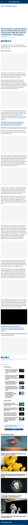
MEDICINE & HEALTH (4, 472)
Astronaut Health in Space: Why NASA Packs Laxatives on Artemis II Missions (14, 517)
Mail (10, 41)
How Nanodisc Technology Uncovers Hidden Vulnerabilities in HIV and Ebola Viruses (11, 409)
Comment (8, 41)
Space (24, 524)
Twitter (4, 41)
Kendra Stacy (4, 36)
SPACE (2, 514)
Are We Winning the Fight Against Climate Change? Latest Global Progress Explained (11, 382)
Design (8, 524)
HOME (2, 6)
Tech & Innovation (3, 524)
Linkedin (6, 41)
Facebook (2, 41)
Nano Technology (13, 524)
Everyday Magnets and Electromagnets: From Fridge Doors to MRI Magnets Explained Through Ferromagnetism (11, 395)
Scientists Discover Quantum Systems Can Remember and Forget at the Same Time (11, 404)
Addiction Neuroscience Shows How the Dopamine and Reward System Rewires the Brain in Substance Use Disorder (14, 475)
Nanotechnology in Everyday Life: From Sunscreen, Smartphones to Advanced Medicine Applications (10, 414)
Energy (18, 524)
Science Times (12, 359)
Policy (21, 524)
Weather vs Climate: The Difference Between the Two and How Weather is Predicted (13, 454)
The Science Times (14, 1)
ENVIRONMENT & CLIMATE (11, 6)
